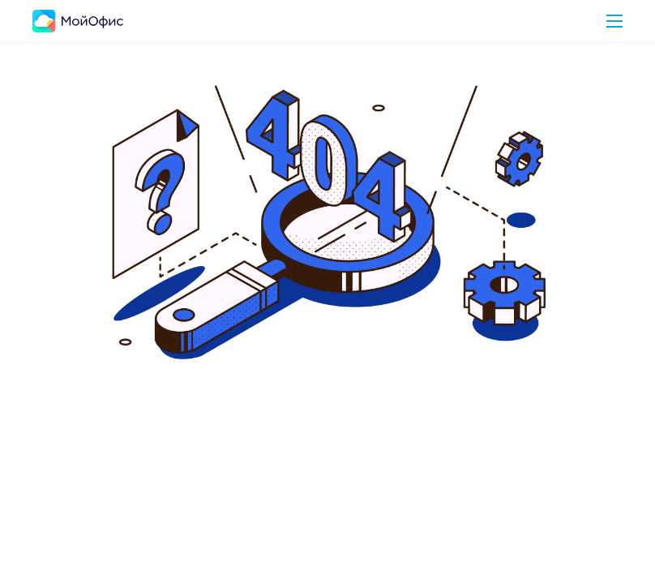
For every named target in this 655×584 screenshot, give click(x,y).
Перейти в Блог (422, 471)
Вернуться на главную (253, 471)
